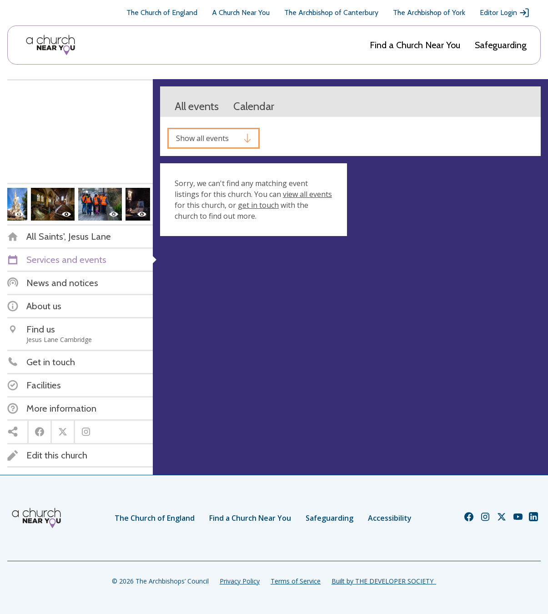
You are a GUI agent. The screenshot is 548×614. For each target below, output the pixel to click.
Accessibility (390, 518)
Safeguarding (501, 45)
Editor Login (505, 12)
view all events (307, 194)
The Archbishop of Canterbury (331, 12)
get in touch (258, 205)
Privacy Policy (240, 581)
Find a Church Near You (415, 45)
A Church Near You (241, 12)
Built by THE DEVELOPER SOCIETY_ (384, 581)
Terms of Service (296, 581)
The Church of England (161, 12)
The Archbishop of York (429, 12)
